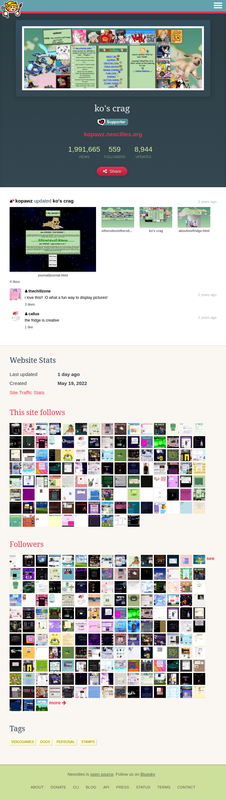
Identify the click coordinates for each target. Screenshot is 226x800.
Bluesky (148, 774)
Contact (186, 787)
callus (32, 314)
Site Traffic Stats (27, 392)
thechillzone (38, 291)
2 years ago (207, 202)
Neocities (76, 774)
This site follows (37, 412)
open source (101, 774)
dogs (45, 742)
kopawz (21, 201)
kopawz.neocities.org (113, 134)
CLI (76, 787)
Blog (91, 787)
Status (143, 787)
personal (66, 742)
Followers (27, 544)
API (106, 787)
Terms (163, 787)
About (37, 787)
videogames (22, 742)
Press (122, 787)
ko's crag (63, 201)
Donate (58, 787)
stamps (88, 742)
